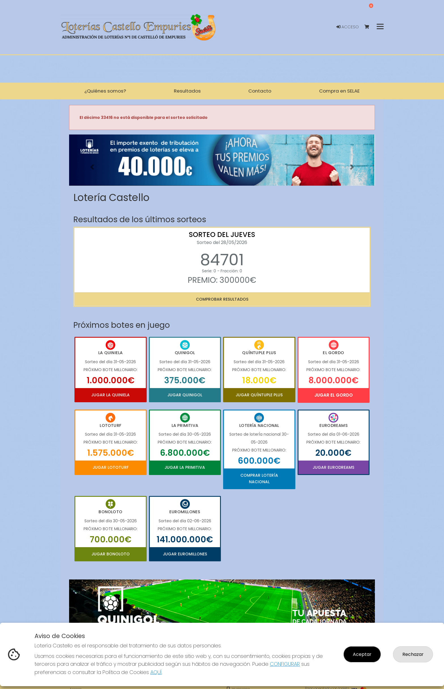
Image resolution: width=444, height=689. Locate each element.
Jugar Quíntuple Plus (259, 395)
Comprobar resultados (222, 299)
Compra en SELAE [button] (339, 90)
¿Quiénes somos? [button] (105, 90)
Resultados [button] (187, 90)
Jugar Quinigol (184, 395)
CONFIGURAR (285, 663)
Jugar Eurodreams (333, 467)
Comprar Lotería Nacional (259, 478)
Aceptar (362, 654)
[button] (92, 167)
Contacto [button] (259, 90)
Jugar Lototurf (111, 467)
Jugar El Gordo (333, 395)
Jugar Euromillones (185, 554)
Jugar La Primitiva (185, 467)
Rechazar (413, 654)
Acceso (347, 27)
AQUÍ (156, 672)
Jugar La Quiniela (110, 395)
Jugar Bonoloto (110, 554)
